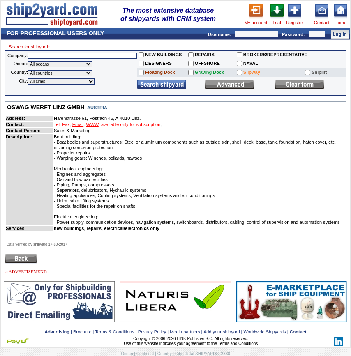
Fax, (66, 124)
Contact (322, 22)
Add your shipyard (221, 331)
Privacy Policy (152, 331)
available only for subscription (130, 124)
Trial (276, 22)
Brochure (82, 331)
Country (164, 353)
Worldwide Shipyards (265, 331)
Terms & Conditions (114, 331)
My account (255, 22)
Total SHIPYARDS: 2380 (207, 353)
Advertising (56, 331)
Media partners (185, 331)
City (178, 353)
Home (340, 22)
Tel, (57, 124)
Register (294, 22)
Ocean (127, 353)
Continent (145, 353)
